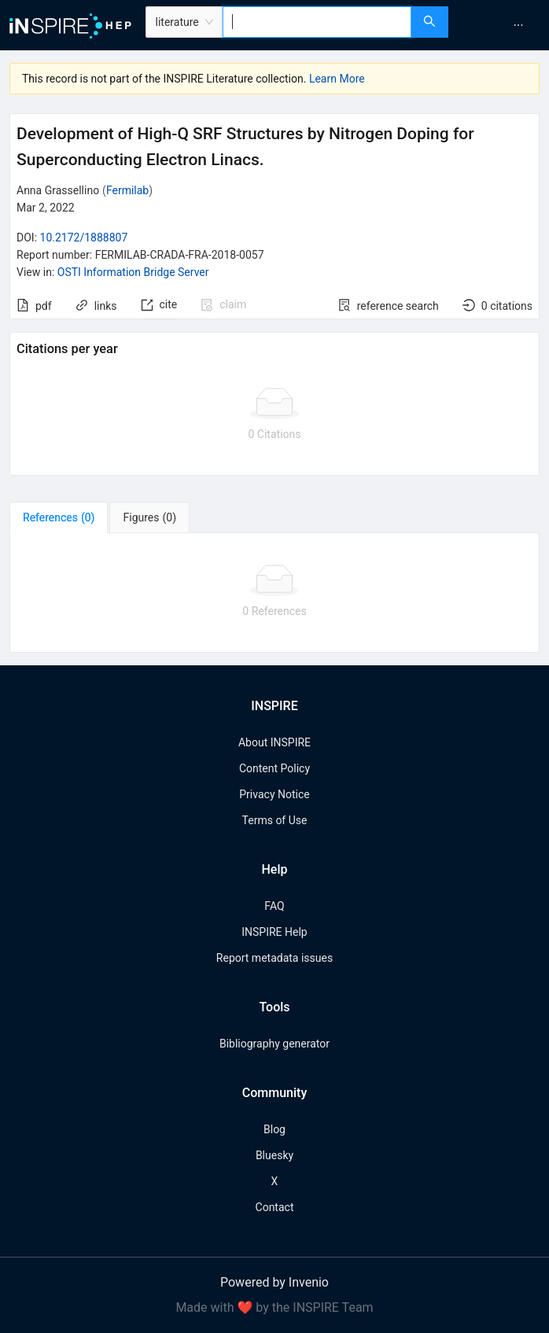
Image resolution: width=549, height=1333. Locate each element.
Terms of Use (275, 820)
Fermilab (127, 190)
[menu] (501, 25)
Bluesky (274, 1155)
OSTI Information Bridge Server (133, 272)
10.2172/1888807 (84, 237)
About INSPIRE (274, 742)
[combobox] (317, 22)
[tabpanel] (274, 593)
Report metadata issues (274, 958)
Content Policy (274, 768)
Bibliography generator (274, 1043)
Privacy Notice (274, 794)
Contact (275, 1207)
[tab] (58, 517)
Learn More (337, 78)
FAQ (274, 906)
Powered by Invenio (274, 1282)
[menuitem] (518, 25)
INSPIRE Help (274, 932)
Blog (274, 1129)
